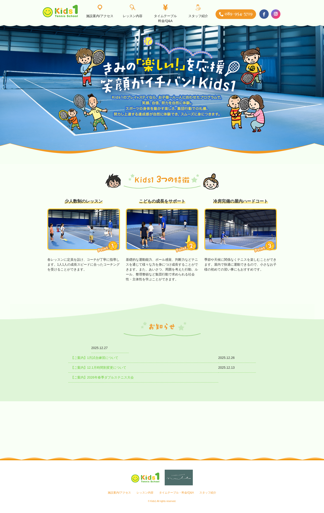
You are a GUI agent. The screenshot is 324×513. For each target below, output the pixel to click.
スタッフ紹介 (198, 11)
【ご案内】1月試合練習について (95, 358)
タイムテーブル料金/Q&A (165, 14)
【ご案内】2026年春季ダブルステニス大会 (102, 377)
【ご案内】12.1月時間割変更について (98, 367)
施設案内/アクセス (99, 11)
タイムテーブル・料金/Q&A (176, 492)
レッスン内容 (132, 11)
